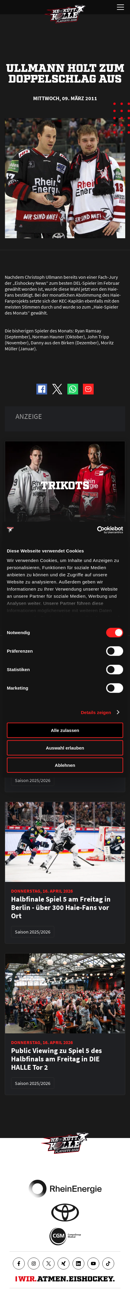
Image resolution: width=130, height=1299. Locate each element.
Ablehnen (65, 765)
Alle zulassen (65, 730)
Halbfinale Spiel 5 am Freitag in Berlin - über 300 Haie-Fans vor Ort (61, 907)
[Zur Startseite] (65, 14)
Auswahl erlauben (65, 747)
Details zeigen (96, 712)
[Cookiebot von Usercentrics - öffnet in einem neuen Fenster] (97, 530)
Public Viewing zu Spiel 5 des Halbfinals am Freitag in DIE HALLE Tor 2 (56, 1059)
